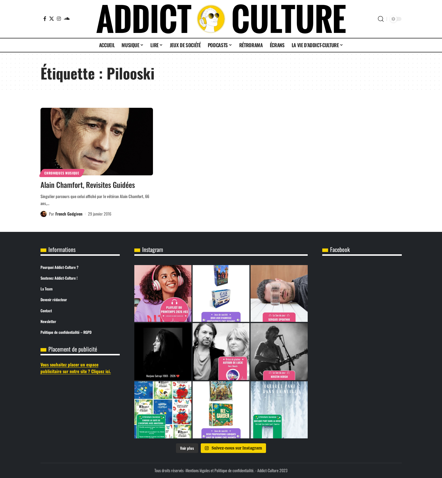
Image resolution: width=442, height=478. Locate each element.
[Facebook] (45, 18)
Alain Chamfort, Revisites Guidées (87, 184)
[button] (381, 19)
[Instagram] (58, 18)
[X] (51, 18)
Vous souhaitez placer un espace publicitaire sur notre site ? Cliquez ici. (75, 367)
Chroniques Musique (61, 172)
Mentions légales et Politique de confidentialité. (220, 470)
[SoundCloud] (66, 18)
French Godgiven (68, 214)
